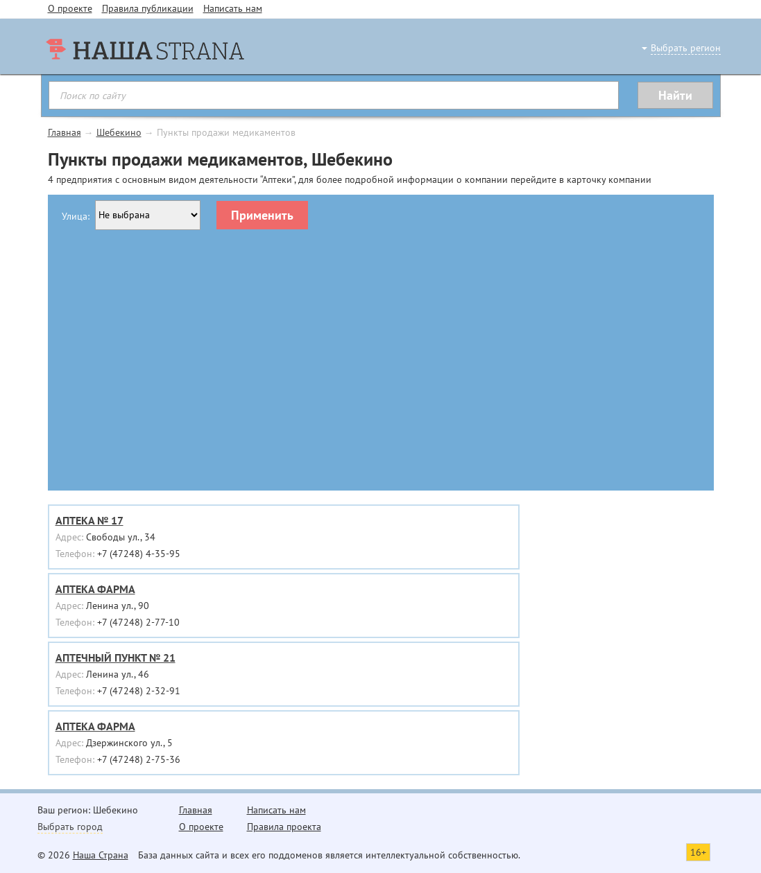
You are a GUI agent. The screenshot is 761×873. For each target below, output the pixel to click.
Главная (64, 132)
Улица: (75, 216)
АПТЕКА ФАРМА (95, 589)
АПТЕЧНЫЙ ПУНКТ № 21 (115, 657)
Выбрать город (70, 826)
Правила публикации (148, 8)
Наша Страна (100, 855)
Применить (262, 215)
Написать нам (232, 8)
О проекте (70, 8)
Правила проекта (284, 826)
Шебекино (119, 132)
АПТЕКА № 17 (89, 520)
